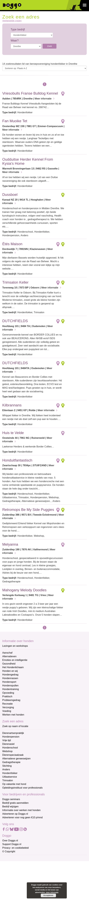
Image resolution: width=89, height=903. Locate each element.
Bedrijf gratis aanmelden (15, 803)
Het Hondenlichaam (13, 667)
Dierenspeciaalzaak (13, 755)
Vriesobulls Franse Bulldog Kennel (30, 93)
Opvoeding (8, 693)
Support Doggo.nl (11, 844)
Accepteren (48, 895)
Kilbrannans (12, 405)
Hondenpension (10, 736)
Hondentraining (10, 689)
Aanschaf (7, 652)
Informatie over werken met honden (21, 810)
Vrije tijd (6, 740)
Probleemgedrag (11, 700)
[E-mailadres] (24, 863)
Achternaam (9, 878)
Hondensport (9, 682)
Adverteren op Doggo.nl (15, 814)
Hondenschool (10, 747)
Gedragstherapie (11, 762)
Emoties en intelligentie (14, 660)
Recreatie (7, 703)
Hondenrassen (10, 678)
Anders (6, 769)
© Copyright (8, 851)
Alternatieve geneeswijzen (16, 758)
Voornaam (8, 868)
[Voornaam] (24, 873)
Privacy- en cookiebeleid (15, 848)
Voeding (6, 711)
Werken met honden (13, 714)
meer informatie (52, 892)
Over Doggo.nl (10, 840)
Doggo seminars (11, 799)
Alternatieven (9, 656)
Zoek (49, 46)
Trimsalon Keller (15, 282)
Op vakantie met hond (14, 784)
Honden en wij (10, 671)
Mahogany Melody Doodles (24, 590)
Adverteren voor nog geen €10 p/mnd (22, 817)
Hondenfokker (9, 773)
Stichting (7, 766)
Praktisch (7, 696)
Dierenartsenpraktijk (13, 733)
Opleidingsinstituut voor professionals (22, 787)
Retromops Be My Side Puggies (28, 510)
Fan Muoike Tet (14, 121)
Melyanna (10, 544)
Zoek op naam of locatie (15, 726)
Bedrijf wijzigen (10, 806)
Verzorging (8, 707)
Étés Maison (12, 244)
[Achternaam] (24, 883)
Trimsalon (7, 780)
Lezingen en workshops (15, 646)
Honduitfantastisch (17, 460)
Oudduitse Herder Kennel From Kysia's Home (27, 161)
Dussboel (9, 195)
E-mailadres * (10, 858)
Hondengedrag (10, 674)
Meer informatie (43, 98)
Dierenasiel (8, 744)
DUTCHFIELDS (15, 321)
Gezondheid (8, 663)
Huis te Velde (13, 433)
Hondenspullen (10, 685)
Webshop (7, 751)
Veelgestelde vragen (12, 21)
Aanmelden (24, 891)
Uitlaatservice (9, 776)
